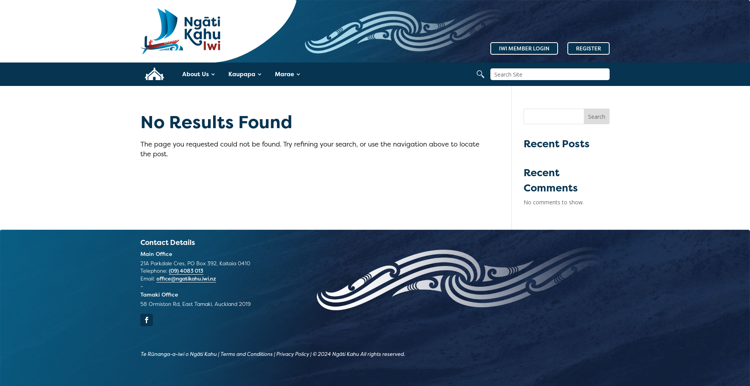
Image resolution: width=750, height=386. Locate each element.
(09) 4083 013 (186, 270)
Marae (284, 74)
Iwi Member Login (524, 48)
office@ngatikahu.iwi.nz (186, 278)
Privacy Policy (292, 353)
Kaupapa (241, 74)
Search (596, 116)
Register (588, 48)
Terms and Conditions (246, 353)
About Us (195, 74)
